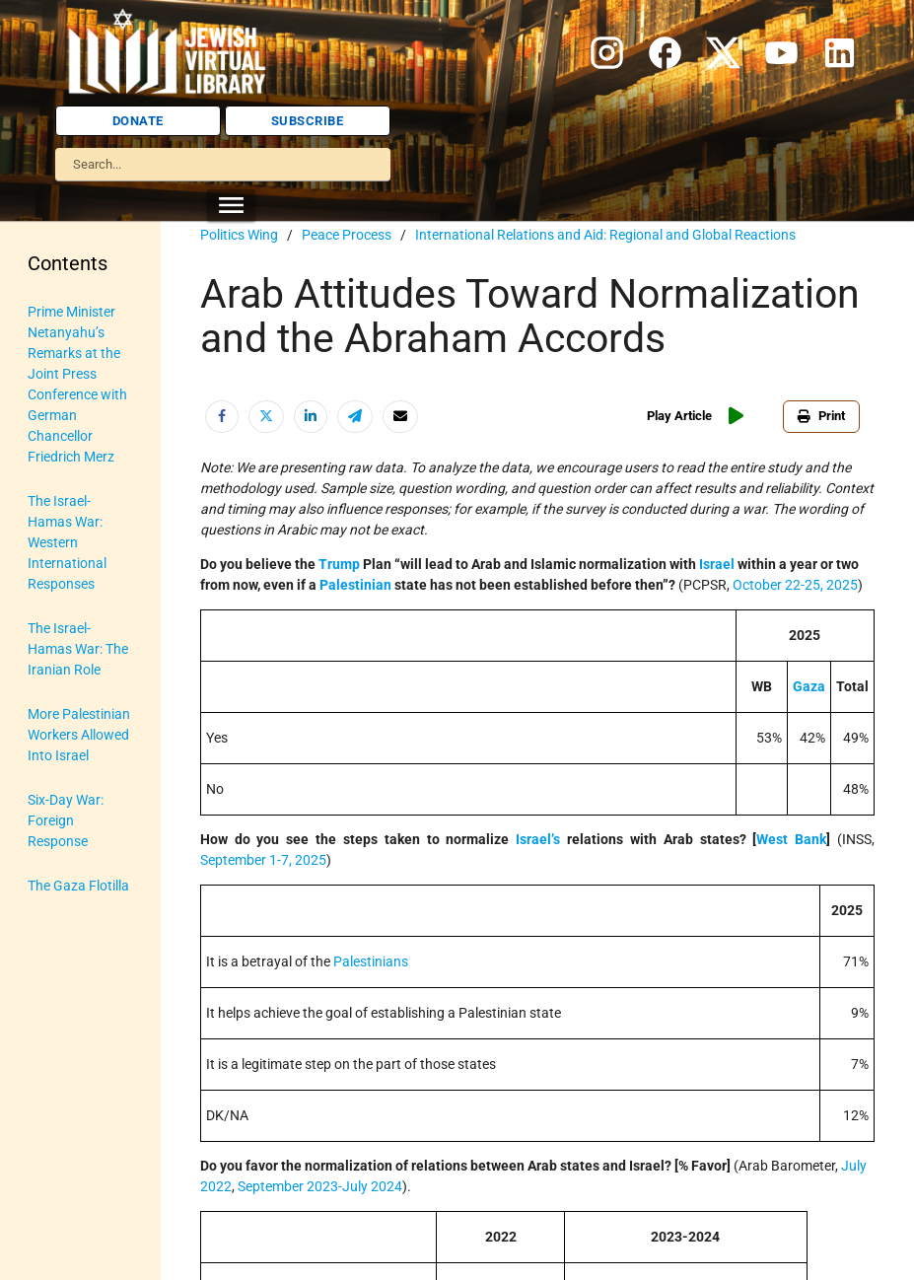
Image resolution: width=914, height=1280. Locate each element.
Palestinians (370, 961)
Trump (339, 564)
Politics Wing (239, 235)
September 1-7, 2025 (263, 860)
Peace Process (346, 235)
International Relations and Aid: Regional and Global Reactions (605, 235)
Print (821, 415)
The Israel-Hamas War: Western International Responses (67, 542)
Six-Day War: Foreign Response (66, 820)
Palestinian (355, 585)
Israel (717, 564)
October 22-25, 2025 (795, 585)
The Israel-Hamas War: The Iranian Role (78, 648)
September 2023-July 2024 (320, 1186)
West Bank (791, 839)
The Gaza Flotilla (78, 885)
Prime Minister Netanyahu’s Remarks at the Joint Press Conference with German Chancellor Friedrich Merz (77, 384)
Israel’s (538, 839)
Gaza (809, 686)
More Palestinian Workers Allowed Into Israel (79, 734)
